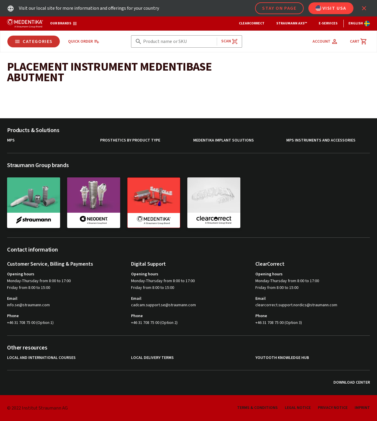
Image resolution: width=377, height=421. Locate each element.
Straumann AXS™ (291, 23)
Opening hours (20, 274)
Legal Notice (298, 408)
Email (12, 299)
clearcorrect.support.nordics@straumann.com (296, 305)
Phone (13, 316)
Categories (33, 41)
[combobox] (178, 41)
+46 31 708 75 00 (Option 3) (278, 323)
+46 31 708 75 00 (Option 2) (154, 323)
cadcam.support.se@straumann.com (163, 305)
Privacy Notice (333, 408)
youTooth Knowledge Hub (282, 358)
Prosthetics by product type (130, 140)
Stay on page (279, 8)
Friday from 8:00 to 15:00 (28, 288)
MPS (11, 140)
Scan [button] (229, 41)
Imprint (362, 408)
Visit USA (330, 8)
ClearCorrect (251, 23)
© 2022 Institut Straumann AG (37, 408)
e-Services (328, 23)
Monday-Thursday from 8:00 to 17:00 (39, 281)
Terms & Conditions (257, 408)
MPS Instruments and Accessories (320, 140)
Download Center (351, 382)
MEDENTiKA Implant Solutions (223, 140)
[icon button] (364, 8)
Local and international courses (41, 358)
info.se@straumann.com (28, 305)
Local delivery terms (152, 358)
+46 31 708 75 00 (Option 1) (30, 323)
